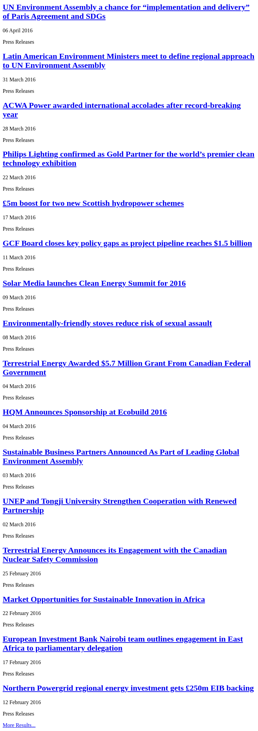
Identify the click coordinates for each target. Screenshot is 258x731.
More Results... (19, 725)
